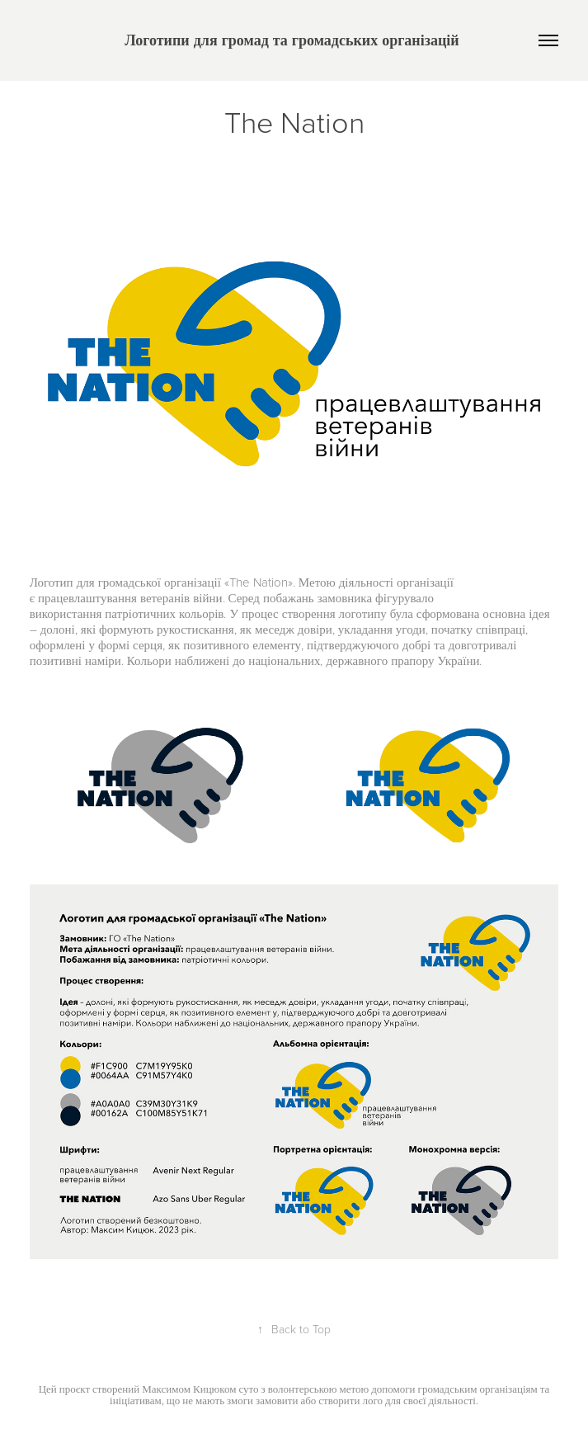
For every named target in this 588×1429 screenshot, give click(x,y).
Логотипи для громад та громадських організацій (294, 40)
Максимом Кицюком (189, 1388)
